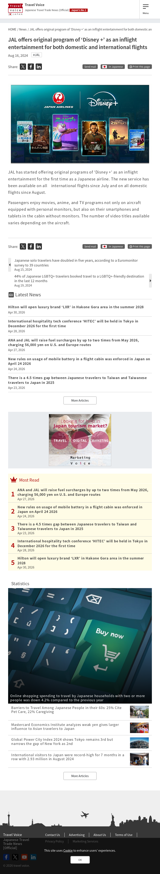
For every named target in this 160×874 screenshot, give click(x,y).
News (23, 29)
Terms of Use (123, 835)
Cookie (68, 850)
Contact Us (52, 835)
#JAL (36, 55)
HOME (12, 29)
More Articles (80, 400)
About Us (100, 835)
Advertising (77, 835)
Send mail (90, 66)
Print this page (140, 66)
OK (80, 860)
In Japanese (116, 66)
